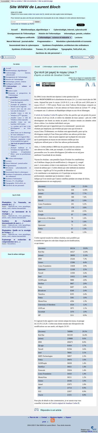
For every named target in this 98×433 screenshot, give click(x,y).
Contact (43, 417)
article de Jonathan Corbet (45, 115)
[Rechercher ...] (79, 57)
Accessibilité (5, 1)
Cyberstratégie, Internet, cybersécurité (70, 30)
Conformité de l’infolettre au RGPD (22, 24)
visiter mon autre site (35, 14)
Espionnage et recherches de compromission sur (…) (16, 241)
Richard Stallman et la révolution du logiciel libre (21, 149)
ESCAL (90, 431)
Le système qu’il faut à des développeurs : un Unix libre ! (21, 128)
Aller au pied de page (45, 1)
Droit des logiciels (17, 102)
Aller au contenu (16, 1)
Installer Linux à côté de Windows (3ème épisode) (21, 119)
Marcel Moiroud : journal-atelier (20, 41)
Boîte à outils (12, 91)
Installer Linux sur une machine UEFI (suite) (21, 123)
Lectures (78, 37)
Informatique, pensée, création (77, 34)
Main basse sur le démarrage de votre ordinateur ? (21, 134)
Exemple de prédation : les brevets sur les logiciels (21, 105)
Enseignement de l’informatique (21, 34)
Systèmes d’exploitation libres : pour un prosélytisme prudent (21, 154)
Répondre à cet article (51, 410)
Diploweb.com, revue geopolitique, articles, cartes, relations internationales (16, 207)
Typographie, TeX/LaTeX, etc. (73, 49)
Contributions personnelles (20, 100)
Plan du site (33, 417)
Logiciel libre (73, 67)
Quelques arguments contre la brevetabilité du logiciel (21, 140)
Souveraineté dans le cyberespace (24, 45)
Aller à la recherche (30, 1)
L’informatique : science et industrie (54, 37)
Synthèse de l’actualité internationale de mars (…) (16, 222)
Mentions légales (55, 417)
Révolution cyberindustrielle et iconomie (73, 41)
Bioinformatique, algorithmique (35, 30)
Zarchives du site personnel (49, 53)
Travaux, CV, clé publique (47, 49)
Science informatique (15, 158)
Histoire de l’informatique (50, 34)
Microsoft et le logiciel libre (20, 137)
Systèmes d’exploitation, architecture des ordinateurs (65, 45)
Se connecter (9, 57)
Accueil (14, 30)
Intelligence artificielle (25, 37)
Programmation (45, 41)
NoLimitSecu (11, 244)
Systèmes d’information (22, 49)
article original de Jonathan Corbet (64, 403)
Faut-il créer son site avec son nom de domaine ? (21, 110)
